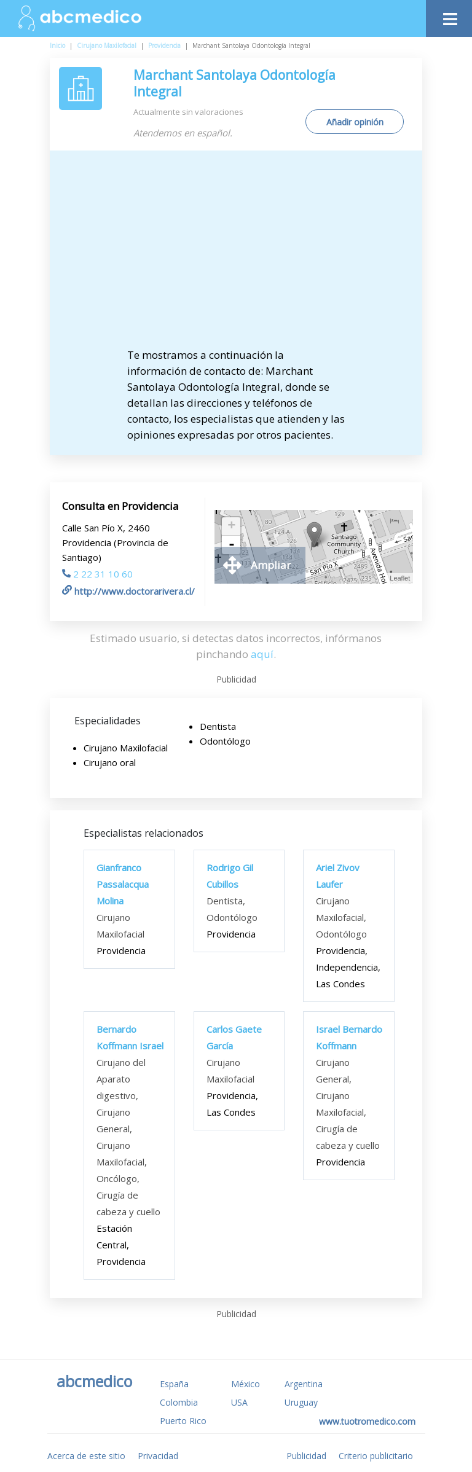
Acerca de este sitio (86, 1456)
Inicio (57, 45)
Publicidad (306, 1456)
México (245, 1384)
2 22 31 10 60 (97, 574)
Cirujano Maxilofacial (106, 45)
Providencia (164, 45)
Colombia (179, 1402)
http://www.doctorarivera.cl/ (128, 591)
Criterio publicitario (376, 1456)
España (174, 1384)
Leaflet (400, 578)
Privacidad (158, 1456)
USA (239, 1402)
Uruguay (301, 1402)
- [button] (231, 545)
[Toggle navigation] (449, 15)
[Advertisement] (236, 255)
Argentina (304, 1384)
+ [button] (231, 526)
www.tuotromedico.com (367, 1421)
